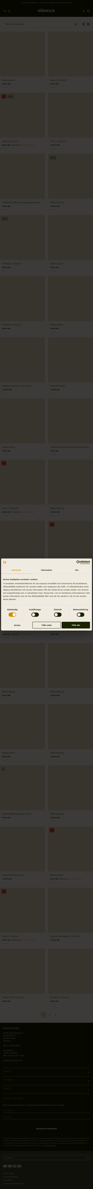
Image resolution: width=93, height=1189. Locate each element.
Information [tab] (46, 570)
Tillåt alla (76, 625)
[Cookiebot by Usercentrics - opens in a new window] (78, 562)
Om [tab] (76, 570)
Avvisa (17, 625)
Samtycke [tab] (16, 570)
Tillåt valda (46, 625)
